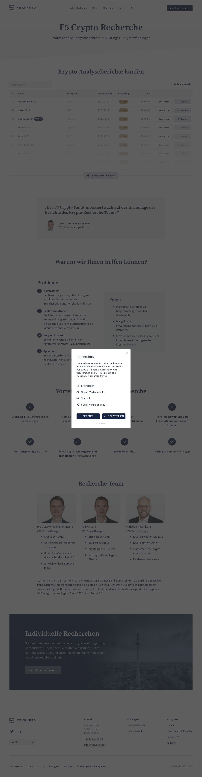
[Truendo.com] (101, 423)
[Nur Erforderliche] (127, 353)
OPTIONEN (88, 416)
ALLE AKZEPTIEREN (114, 416)
